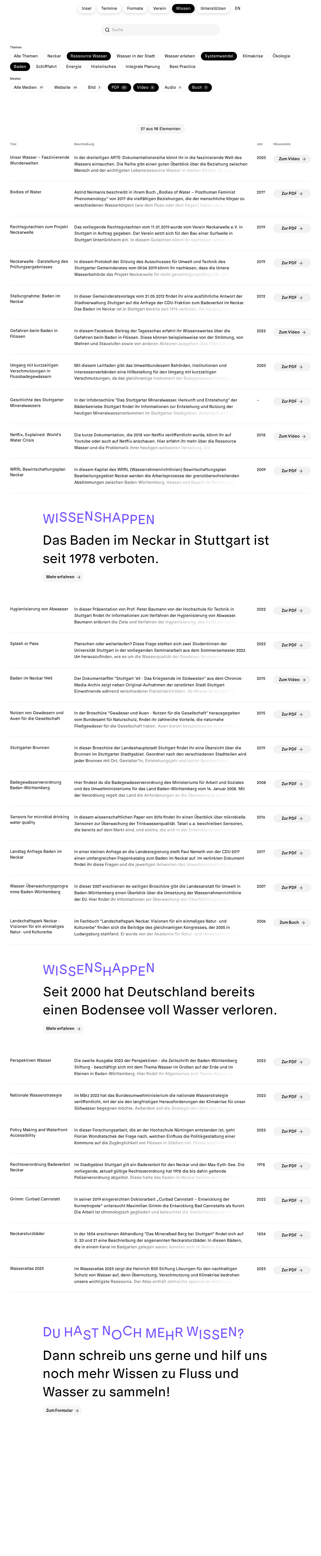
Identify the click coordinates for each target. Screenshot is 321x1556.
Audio (174, 87)
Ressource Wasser (88, 56)
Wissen (183, 9)
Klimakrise (253, 56)
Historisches (103, 67)
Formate (135, 9)
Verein (159, 9)
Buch (200, 87)
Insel (86, 9)
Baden (20, 67)
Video (146, 87)
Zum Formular (62, 1411)
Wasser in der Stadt (136, 56)
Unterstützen (213, 9)
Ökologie (281, 56)
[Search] (161, 30)
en (237, 9)
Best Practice (183, 67)
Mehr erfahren (63, 577)
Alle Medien (29, 87)
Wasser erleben (180, 56)
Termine (109, 9)
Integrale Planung (143, 67)
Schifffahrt (46, 67)
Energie (74, 67)
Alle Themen (26, 56)
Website (66, 87)
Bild (95, 87)
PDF (119, 87)
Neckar (54, 56)
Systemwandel (219, 56)
